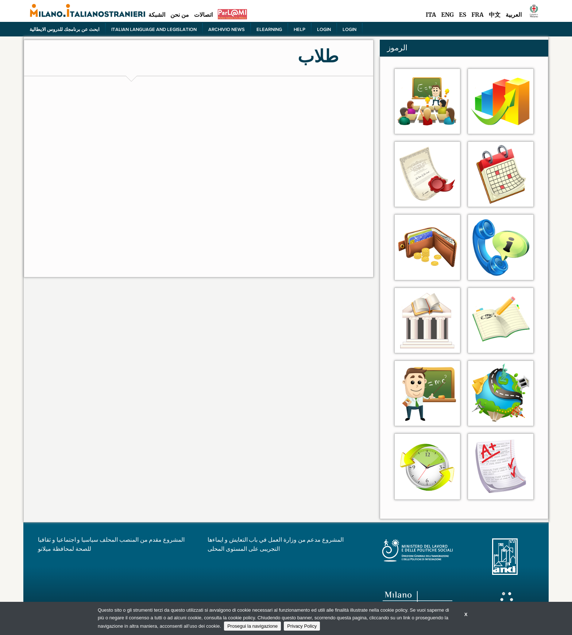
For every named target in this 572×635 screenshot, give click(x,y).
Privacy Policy (302, 626)
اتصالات (203, 14)
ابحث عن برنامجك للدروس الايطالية (65, 29)
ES (462, 14)
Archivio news (226, 29)
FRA (477, 14)
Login (324, 29)
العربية (514, 14)
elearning (269, 29)
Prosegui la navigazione (252, 626)
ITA (431, 14)
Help (299, 29)
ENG (447, 14)
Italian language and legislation (154, 29)
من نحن (179, 14)
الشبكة (156, 14)
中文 (494, 14)
